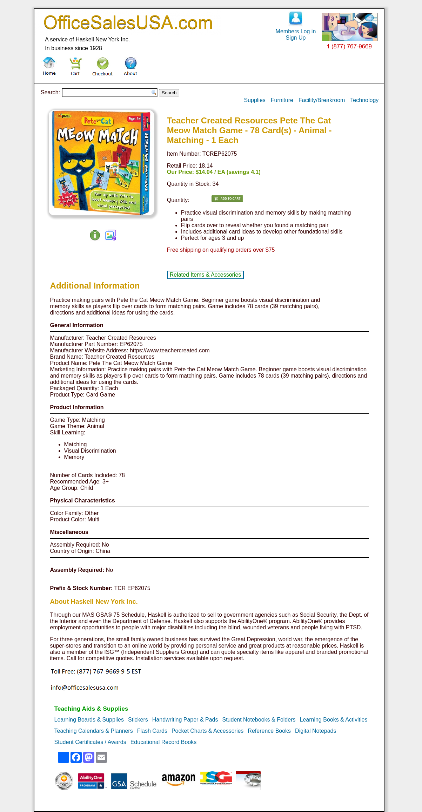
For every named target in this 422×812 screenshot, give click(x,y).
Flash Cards (152, 731)
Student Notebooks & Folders (258, 720)
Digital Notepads (315, 731)
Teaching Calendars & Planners (93, 731)
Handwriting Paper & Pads (185, 720)
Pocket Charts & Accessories (207, 731)
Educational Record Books (163, 742)
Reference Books (269, 731)
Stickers (138, 720)
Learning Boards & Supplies (89, 720)
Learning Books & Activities (333, 720)
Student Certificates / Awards (90, 742)
